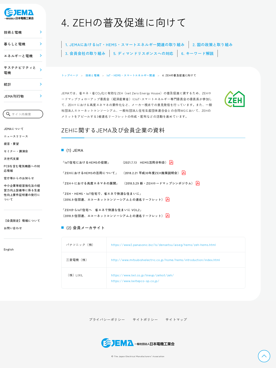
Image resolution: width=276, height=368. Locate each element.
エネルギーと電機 (18, 55)
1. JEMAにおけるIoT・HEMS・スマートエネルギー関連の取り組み (125, 44)
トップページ (69, 75)
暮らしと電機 (14, 43)
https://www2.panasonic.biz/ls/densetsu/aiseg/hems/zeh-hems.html (163, 244)
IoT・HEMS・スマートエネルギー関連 (131, 75)
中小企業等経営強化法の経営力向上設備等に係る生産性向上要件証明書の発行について (22, 192)
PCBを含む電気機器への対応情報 (22, 168)
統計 (7, 84)
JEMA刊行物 (14, 96)
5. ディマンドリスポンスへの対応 (143, 53)
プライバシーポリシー (107, 319)
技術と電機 (13, 32)
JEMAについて (14, 129)
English (9, 249)
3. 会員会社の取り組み (85, 53)
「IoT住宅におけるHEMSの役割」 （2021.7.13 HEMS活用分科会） (117, 162)
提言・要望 (11, 144)
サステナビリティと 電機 (20, 70)
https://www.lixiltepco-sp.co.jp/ (137, 280)
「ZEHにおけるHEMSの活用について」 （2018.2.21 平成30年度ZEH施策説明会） (123, 173)
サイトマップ (176, 319)
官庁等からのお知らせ (19, 178)
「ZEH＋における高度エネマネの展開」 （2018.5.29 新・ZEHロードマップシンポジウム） (130, 183)
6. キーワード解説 (197, 53)
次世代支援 (11, 159)
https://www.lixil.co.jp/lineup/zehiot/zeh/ (142, 275)
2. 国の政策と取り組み (213, 44)
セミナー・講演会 (16, 151)
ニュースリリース (16, 136)
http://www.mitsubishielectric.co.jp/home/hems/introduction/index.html (165, 259)
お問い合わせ (13, 228)
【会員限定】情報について (22, 221)
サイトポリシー (145, 319)
